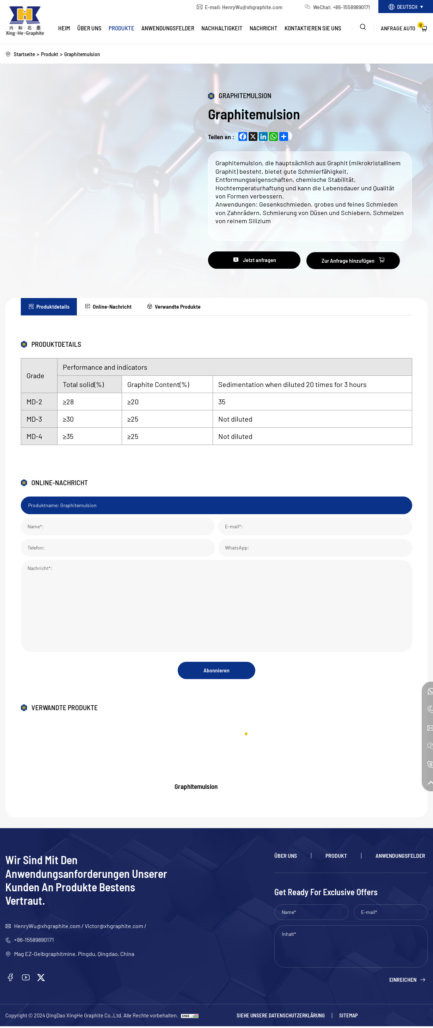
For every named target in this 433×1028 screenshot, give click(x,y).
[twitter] (42, 979)
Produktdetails (54, 306)
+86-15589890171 (347, 7)
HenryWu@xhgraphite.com (248, 7)
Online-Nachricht (115, 306)
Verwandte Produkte (184, 306)
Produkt (50, 53)
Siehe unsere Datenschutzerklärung (281, 1017)
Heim (64, 28)
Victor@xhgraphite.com (114, 927)
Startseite (25, 53)
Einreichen (402, 981)
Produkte (121, 28)
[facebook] (10, 979)
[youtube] (26, 979)
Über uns (89, 28)
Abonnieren (216, 671)
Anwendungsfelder (167, 28)
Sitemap (348, 1017)
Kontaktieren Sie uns (313, 28)
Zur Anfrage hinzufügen (356, 260)
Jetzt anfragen (263, 260)
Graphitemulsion (83, 53)
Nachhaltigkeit (222, 28)
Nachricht (264, 28)
